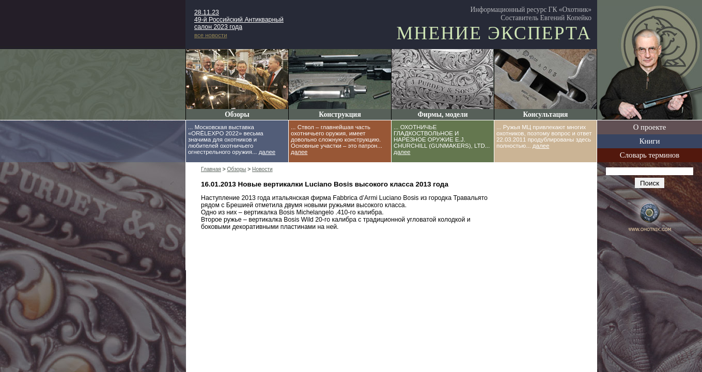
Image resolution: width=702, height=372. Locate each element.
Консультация (545, 114)
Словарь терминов (649, 155)
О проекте (649, 127)
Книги (649, 141)
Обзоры (237, 114)
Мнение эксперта (493, 33)
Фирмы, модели (442, 114)
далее (267, 152)
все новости (210, 35)
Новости (262, 169)
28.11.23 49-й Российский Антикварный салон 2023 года (239, 19)
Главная (211, 169)
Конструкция (340, 114)
